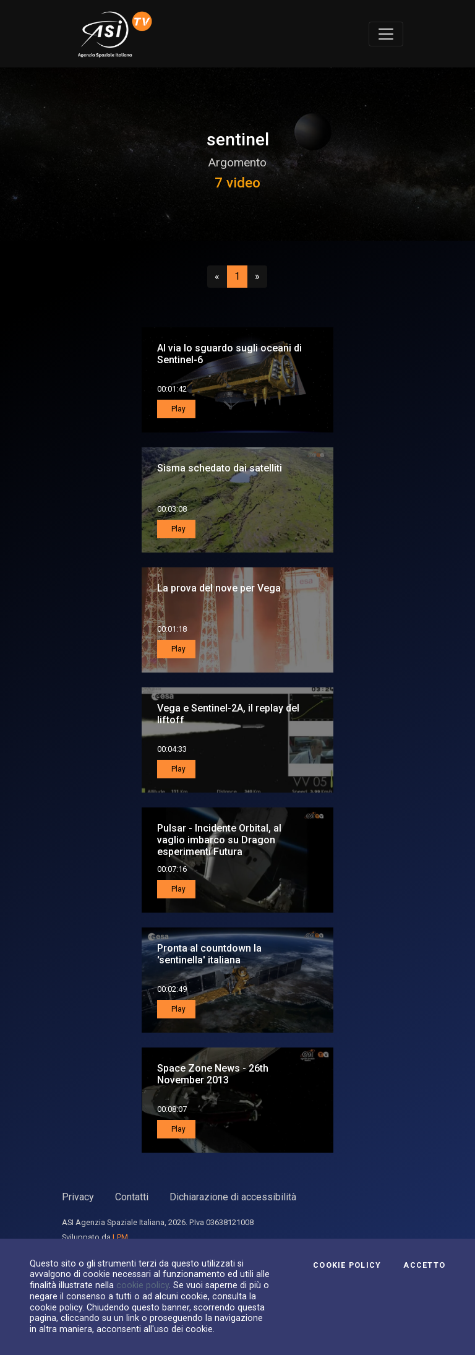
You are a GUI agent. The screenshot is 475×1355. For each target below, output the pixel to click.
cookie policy (142, 1285)
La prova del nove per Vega (219, 588)
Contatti (131, 1197)
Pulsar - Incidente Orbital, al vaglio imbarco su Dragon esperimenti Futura (219, 840)
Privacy (78, 1197)
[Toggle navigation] (386, 34)
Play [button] (177, 409)
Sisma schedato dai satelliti (219, 468)
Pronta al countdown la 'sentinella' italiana (209, 954)
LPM (120, 1237)
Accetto (424, 1265)
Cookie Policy (347, 1265)
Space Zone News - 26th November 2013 (212, 1074)
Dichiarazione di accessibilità (232, 1197)
